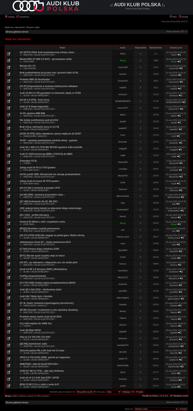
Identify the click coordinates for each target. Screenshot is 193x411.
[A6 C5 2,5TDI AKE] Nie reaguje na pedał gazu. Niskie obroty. (52, 235)
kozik (122, 182)
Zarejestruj (22, 17)
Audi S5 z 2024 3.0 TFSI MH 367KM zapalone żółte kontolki (51, 147)
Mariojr (123, 311)
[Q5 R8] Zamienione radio (33, 343)
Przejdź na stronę (150, 396)
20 (171, 396)
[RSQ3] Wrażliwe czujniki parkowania (40, 228)
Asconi (123, 216)
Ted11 (123, 54)
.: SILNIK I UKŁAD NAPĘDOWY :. (36, 96)
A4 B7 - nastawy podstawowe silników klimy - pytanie (48, 140)
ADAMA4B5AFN (122, 101)
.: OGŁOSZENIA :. (29, 68)
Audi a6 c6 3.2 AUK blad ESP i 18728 (39, 377)
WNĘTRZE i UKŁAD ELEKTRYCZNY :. (40, 364)
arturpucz (123, 94)
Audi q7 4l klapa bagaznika (34, 106)
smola (123, 257)
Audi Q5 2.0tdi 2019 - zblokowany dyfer (41, 289)
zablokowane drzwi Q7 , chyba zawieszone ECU (45, 242)
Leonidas (123, 169)
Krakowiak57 (123, 209)
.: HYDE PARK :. (29, 62)
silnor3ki (122, 352)
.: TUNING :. (27, 163)
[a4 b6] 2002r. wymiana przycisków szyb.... (42, 194)
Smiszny (123, 379)
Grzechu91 (123, 81)
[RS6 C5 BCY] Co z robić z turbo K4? (39, 384)
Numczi (122, 264)
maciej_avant (123, 237)
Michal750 (123, 176)
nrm (123, 230)
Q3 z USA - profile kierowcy (34, 215)
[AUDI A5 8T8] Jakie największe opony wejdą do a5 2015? (50, 133)
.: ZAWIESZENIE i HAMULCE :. (35, 136)
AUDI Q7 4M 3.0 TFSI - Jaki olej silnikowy (42, 371)
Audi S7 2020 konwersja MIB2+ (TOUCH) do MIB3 (46, 154)
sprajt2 (123, 121)
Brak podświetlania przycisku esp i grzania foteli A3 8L (49, 72)
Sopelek (123, 304)
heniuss (122, 74)
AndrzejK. (122, 142)
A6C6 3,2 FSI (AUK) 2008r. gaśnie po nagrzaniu (45, 357)
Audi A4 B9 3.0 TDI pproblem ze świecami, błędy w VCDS (50, 93)
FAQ (173, 17)
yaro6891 (123, 291)
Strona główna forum (17, 32)
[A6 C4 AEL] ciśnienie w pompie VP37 (40, 188)
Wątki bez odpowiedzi (15, 27)
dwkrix (123, 115)
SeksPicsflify (123, 365)
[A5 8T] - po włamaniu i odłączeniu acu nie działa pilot (48, 262)
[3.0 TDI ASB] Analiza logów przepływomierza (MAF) (48, 282)
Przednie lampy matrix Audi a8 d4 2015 (40, 316)
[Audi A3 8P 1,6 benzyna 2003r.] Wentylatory (43, 269)
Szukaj (183, 17)
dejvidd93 (122, 250)
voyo (123, 243)
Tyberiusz (122, 189)
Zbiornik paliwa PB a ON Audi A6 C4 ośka (42, 350)
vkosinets (123, 284)
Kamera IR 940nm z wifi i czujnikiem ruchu (42, 221)
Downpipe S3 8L (28, 160)
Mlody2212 (123, 277)
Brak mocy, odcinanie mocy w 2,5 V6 (39, 127)
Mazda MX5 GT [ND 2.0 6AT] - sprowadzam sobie (46, 59)
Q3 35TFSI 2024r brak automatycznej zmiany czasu (47, 52)
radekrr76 (122, 359)
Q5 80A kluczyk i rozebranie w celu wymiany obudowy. (49, 310)
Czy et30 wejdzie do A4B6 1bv (36, 323)
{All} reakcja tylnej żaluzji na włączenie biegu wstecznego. (51, 208)
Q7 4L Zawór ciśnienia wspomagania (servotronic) (47, 303)
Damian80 (123, 162)
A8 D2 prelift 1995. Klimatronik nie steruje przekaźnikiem (50, 174)
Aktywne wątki (33, 27)
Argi (123, 203)
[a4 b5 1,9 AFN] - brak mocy (34, 99)
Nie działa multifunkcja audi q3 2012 (39, 120)
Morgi (123, 60)
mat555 (122, 87)
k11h (123, 135)
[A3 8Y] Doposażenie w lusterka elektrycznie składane (49, 86)
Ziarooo (122, 325)
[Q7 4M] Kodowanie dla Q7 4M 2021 (39, 201)
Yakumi (122, 318)
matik (122, 155)
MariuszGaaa (123, 196)
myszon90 (123, 67)
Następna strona (181, 396)
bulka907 (123, 128)
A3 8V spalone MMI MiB (32, 113)
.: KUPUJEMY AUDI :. (31, 170)
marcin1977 (122, 108)
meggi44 (123, 148)
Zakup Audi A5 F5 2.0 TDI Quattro (38, 167)
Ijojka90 (122, 331)
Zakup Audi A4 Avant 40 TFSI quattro (39, 181)
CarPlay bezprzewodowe (33, 276)
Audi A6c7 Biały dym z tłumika (36, 296)
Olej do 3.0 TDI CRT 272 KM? (35, 337)
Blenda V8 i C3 (27, 66)
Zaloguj (10, 17)
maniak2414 (123, 345)
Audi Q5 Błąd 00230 (30, 330)
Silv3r (123, 372)
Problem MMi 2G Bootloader (35, 79)
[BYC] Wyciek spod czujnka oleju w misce (42, 255)
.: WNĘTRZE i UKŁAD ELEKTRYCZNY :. (39, 55)
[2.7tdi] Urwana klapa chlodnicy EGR (39, 249)
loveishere (123, 270)
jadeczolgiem (123, 298)
